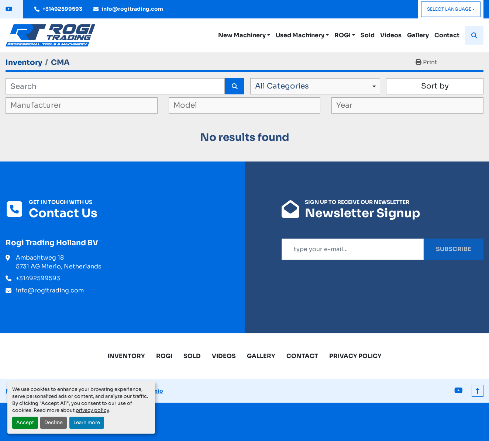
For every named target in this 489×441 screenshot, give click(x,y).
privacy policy (92, 410)
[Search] (115, 86)
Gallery (418, 35)
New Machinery (242, 35)
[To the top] (477, 391)
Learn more (86, 423)
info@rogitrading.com (132, 9)
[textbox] (46, 105)
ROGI (342, 35)
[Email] (353, 249)
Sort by (435, 86)
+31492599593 (62, 9)
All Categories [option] (282, 86)
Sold (368, 35)
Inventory (126, 356)
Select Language (449, 9)
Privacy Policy (355, 356)
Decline (53, 423)
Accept (25, 423)
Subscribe (453, 249)
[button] (244, 35)
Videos (391, 35)
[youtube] (9, 9)
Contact (446, 35)
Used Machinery (300, 35)
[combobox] (315, 86)
